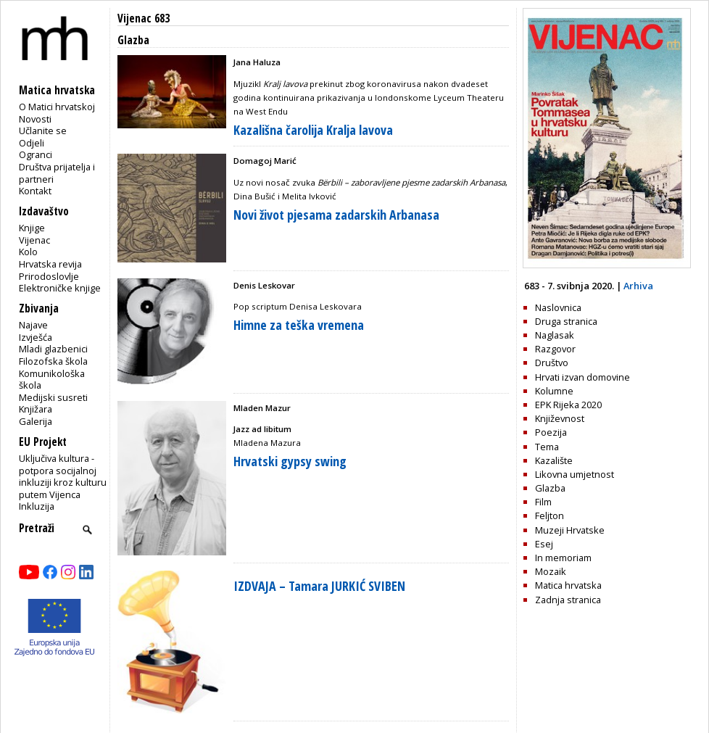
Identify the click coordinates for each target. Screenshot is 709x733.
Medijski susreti (53, 397)
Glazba (550, 487)
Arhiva (638, 285)
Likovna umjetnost (574, 474)
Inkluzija (36, 506)
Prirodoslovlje (49, 276)
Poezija (551, 432)
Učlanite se (43, 130)
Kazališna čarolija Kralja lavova (313, 129)
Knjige (32, 227)
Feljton (549, 515)
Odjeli (31, 142)
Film (543, 501)
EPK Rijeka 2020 (568, 404)
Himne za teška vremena (298, 325)
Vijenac (34, 240)
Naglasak (554, 334)
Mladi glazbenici (53, 348)
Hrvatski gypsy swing (290, 461)
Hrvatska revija (50, 263)
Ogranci (35, 154)
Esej (544, 543)
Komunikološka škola (52, 379)
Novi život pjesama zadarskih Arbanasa (336, 214)
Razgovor (555, 348)
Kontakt (35, 190)
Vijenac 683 (143, 18)
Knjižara (35, 408)
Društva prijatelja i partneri (57, 173)
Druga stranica (566, 321)
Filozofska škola (53, 361)
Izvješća (35, 337)
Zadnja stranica (568, 599)
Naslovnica (558, 307)
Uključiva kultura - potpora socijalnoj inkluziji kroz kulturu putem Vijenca (63, 476)
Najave (33, 324)
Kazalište (554, 460)
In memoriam (563, 557)
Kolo (28, 251)
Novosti (35, 118)
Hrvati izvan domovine (582, 377)
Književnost (559, 418)
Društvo (551, 362)
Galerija (35, 421)
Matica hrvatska (568, 585)
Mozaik (550, 571)
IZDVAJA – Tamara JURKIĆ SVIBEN (319, 586)
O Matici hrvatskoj (57, 106)
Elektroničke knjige (60, 287)
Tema (547, 446)
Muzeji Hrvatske (570, 530)
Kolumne (554, 390)
